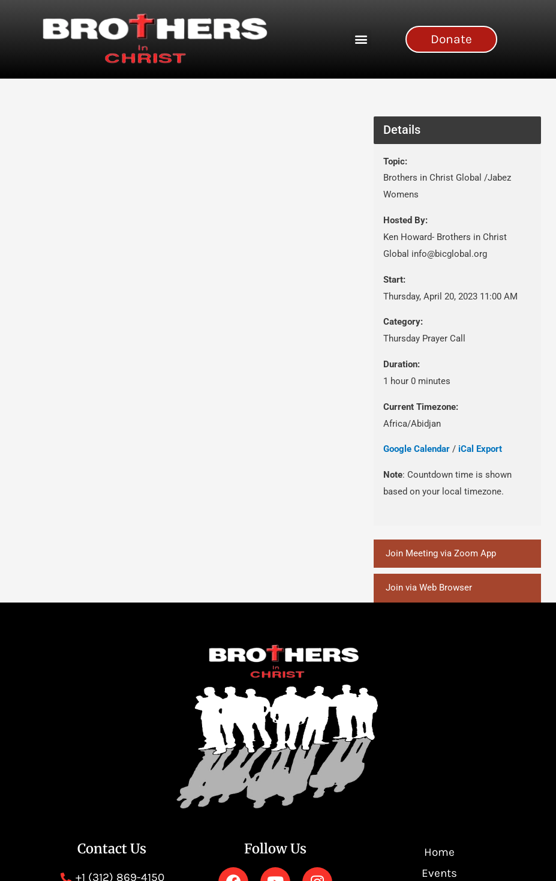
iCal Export (480, 449)
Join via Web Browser (429, 588)
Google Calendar (416, 449)
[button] (361, 39)
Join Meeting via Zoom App (441, 553)
